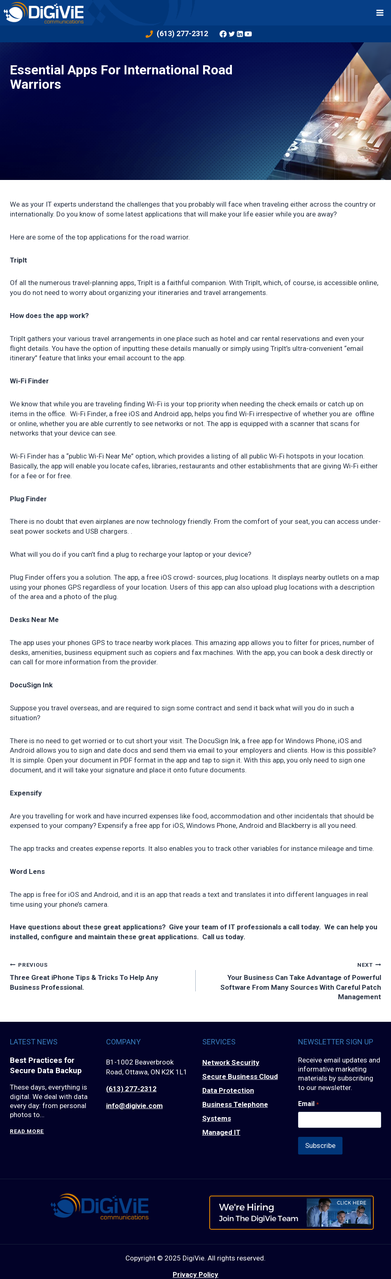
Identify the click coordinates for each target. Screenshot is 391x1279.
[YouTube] (248, 34)
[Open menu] (380, 12)
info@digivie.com (134, 1106)
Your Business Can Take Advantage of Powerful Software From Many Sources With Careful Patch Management (292, 980)
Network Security (230, 1062)
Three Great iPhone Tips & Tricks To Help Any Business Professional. (99, 975)
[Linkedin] (240, 34)
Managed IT (221, 1132)
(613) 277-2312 (131, 1089)
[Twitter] (231, 34)
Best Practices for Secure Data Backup (46, 1065)
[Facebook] (223, 34)
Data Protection (228, 1090)
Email (308, 1104)
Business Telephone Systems (235, 1111)
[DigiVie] (43, 12)
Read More (27, 1131)
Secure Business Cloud (240, 1076)
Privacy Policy (195, 1271)
